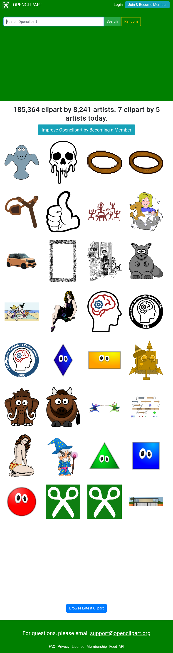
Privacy (63, 646)
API (121, 646)
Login (118, 4)
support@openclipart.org (120, 633)
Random (131, 21)
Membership (96, 646)
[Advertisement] (86, 63)
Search (112, 21)
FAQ (52, 646)
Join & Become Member (147, 4)
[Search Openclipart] (53, 21)
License (78, 646)
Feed (113, 646)
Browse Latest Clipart (86, 608)
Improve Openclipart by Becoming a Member (86, 130)
